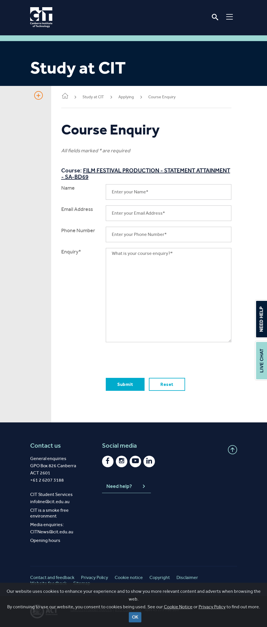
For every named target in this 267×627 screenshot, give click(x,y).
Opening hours (45, 540)
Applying (127, 97)
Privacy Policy (212, 615)
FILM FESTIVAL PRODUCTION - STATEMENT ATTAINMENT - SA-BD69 (130, 173)
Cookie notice (129, 577)
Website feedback (48, 583)
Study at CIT (94, 97)
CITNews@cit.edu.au (51, 531)
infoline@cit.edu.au (50, 501)
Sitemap (81, 583)
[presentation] (150, 359)
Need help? (126, 486)
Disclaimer (187, 577)
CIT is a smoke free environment (49, 513)
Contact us (45, 445)
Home (66, 96)
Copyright (159, 577)
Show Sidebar (38, 95)
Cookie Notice (178, 615)
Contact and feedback (52, 577)
